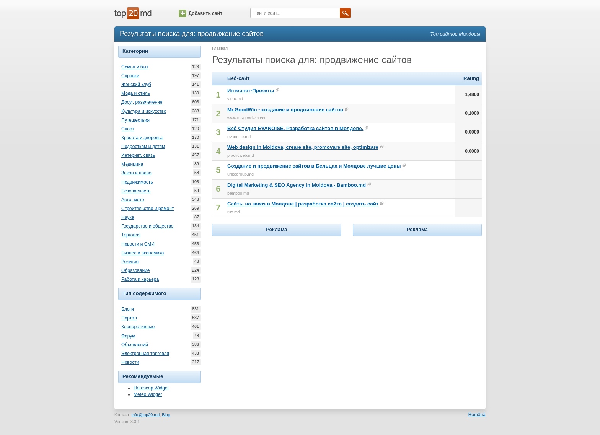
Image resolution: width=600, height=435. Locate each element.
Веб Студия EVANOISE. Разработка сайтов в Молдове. (295, 128)
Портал (129, 318)
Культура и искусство (143, 111)
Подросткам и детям (143, 146)
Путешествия (135, 120)
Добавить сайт (200, 13)
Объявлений (134, 345)
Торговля (130, 235)
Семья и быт (134, 67)
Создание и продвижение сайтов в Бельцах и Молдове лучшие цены (314, 166)
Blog (166, 414)
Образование (135, 270)
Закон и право (136, 173)
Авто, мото (132, 200)
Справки (130, 76)
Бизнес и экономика (142, 253)
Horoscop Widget (151, 388)
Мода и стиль (135, 93)
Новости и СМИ (138, 244)
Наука (127, 217)
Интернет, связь (138, 155)
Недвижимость (137, 182)
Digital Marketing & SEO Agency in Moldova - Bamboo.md (296, 185)
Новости (130, 362)
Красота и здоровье (142, 138)
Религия (130, 262)
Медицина (132, 164)
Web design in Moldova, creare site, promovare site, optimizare (302, 147)
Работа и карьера (140, 279)
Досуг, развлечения (141, 102)
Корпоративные (138, 327)
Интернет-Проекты (250, 90)
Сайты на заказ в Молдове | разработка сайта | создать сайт (302, 204)
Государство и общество (147, 226)
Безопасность (136, 191)
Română (477, 414)
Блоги (127, 309)
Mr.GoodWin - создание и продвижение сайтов (285, 109)
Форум (128, 336)
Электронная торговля (145, 353)
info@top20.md (146, 414)
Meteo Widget (148, 394)
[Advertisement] (276, 286)
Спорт (127, 129)
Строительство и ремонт (147, 208)
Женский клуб (136, 84)
